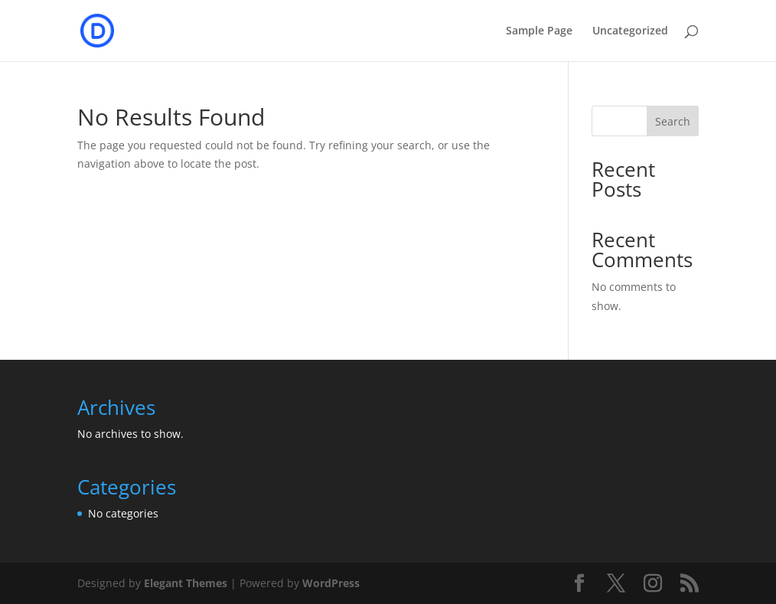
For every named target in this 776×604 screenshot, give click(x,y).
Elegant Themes (185, 583)
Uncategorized (630, 31)
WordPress (331, 583)
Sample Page (539, 31)
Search (672, 121)
